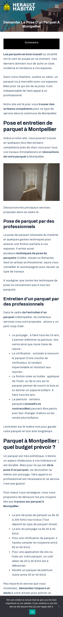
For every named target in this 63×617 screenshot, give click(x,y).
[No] (58, 606)
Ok (32, 612)
